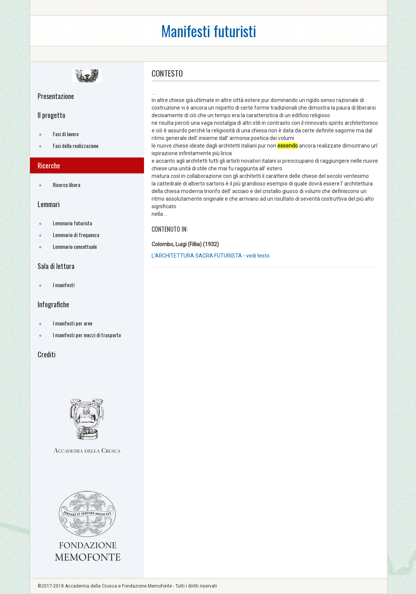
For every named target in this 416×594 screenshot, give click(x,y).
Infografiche (53, 304)
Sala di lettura (56, 266)
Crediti (46, 354)
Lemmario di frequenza (76, 235)
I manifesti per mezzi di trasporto (87, 335)
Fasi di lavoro (66, 134)
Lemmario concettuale (75, 246)
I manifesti (63, 285)
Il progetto (51, 115)
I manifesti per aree (72, 323)
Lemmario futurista (72, 223)
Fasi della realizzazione (75, 145)
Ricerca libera (66, 185)
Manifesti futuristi (208, 30)
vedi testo (258, 256)
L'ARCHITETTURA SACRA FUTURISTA (197, 256)
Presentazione (56, 96)
